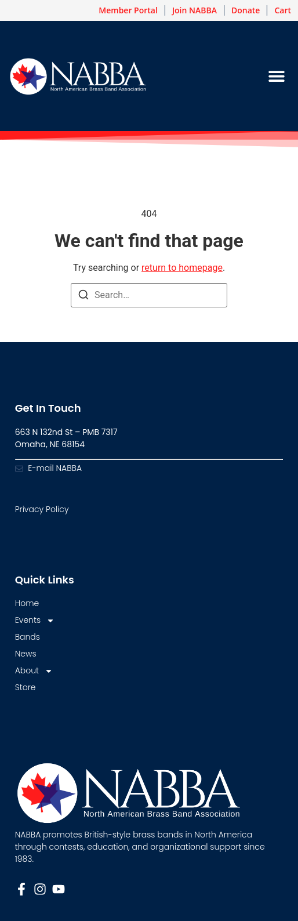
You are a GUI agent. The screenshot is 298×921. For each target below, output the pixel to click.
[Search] (83, 296)
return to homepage (182, 267)
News (26, 653)
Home (27, 603)
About (34, 671)
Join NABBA (194, 10)
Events (34, 620)
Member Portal (128, 10)
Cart (282, 10)
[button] (276, 76)
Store (25, 687)
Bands (27, 637)
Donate (245, 10)
